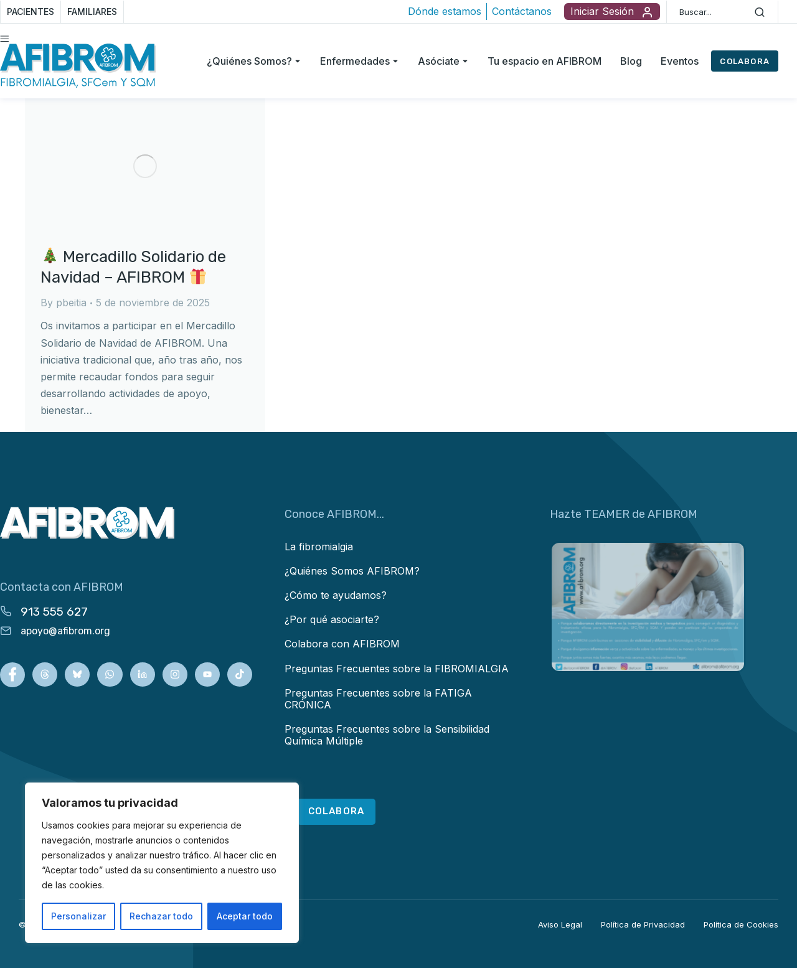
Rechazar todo (161, 916)
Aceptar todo (245, 916)
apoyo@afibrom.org (65, 631)
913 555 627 (54, 611)
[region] (162, 862)
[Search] (759, 11)
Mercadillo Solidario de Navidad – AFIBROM (133, 267)
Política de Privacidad (643, 924)
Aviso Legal (560, 924)
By (63, 302)
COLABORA (745, 61)
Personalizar (78, 916)
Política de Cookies (741, 924)
